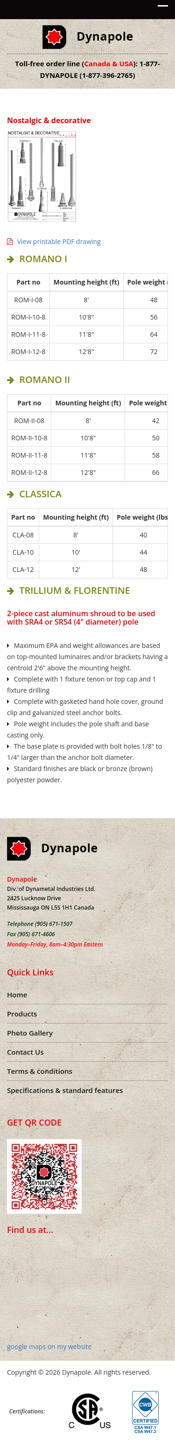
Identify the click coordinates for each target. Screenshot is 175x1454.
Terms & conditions (39, 1071)
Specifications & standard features (65, 1090)
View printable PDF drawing (54, 241)
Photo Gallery (30, 1032)
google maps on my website (49, 1346)
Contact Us (25, 1052)
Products (22, 1013)
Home (17, 994)
